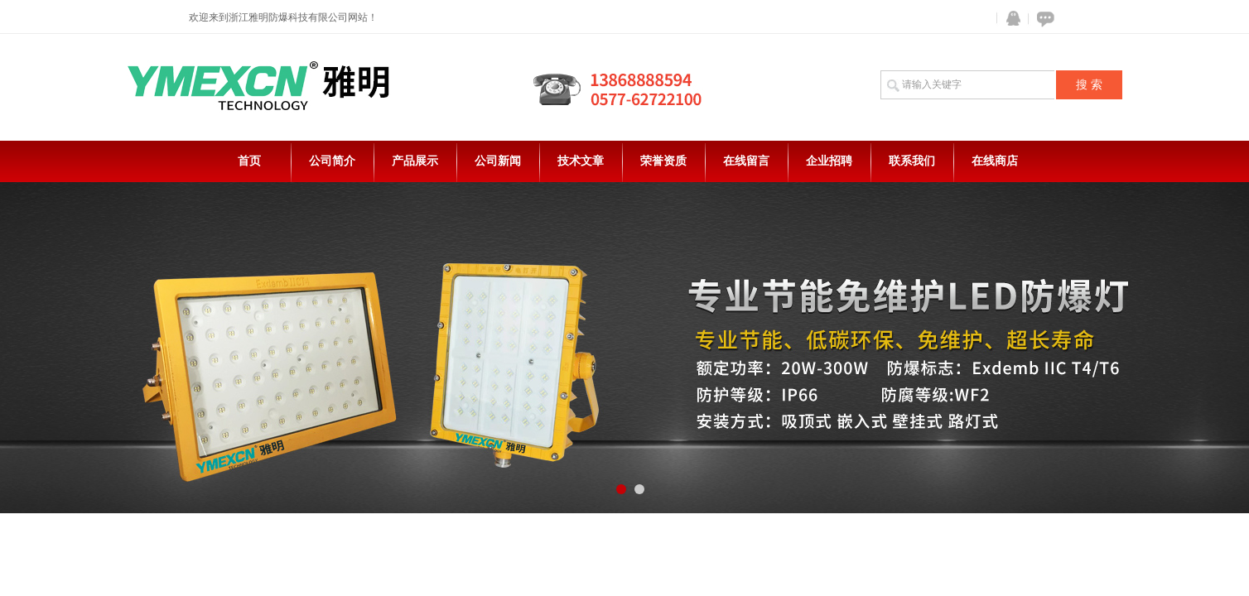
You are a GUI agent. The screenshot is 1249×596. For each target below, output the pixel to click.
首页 (249, 161)
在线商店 (995, 161)
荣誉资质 (663, 161)
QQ (1009, 18)
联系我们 (912, 161)
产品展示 (415, 161)
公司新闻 (498, 161)
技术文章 (580, 161)
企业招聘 (829, 161)
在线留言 (746, 161)
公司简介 (332, 161)
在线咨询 (1042, 18)
